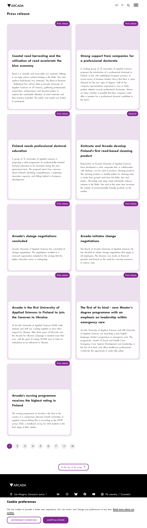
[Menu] (136, 5)
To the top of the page (73, 467)
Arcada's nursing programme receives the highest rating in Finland (34, 400)
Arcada (18, 485)
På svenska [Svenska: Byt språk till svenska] (117, 5)
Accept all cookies (55, 520)
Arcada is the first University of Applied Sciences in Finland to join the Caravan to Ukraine (38, 312)
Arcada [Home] (15, 6)
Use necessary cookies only (24, 520)
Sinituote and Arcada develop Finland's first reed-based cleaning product (106, 151)
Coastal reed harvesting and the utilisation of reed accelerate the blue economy (37, 61)
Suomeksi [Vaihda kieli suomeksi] (122, 5)
